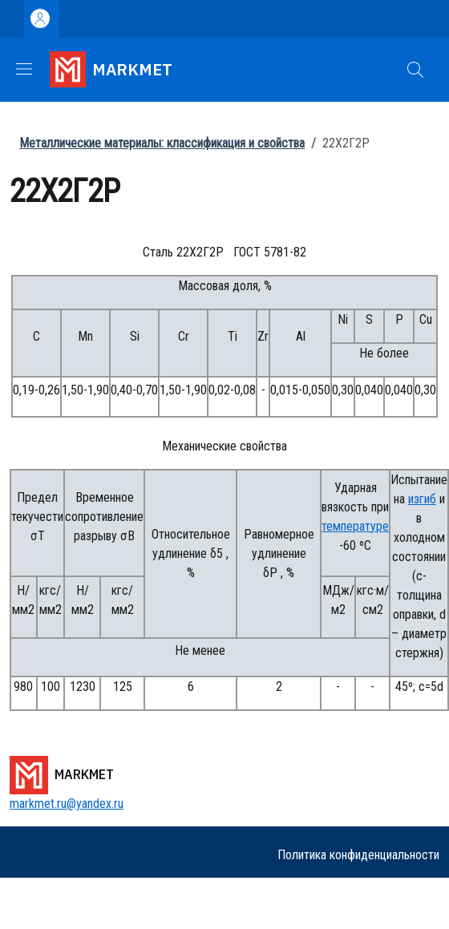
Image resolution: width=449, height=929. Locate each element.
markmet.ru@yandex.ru (66, 803)
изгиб (422, 499)
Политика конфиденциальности (358, 854)
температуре (355, 526)
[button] (415, 69)
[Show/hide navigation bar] (24, 69)
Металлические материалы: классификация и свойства (162, 143)
